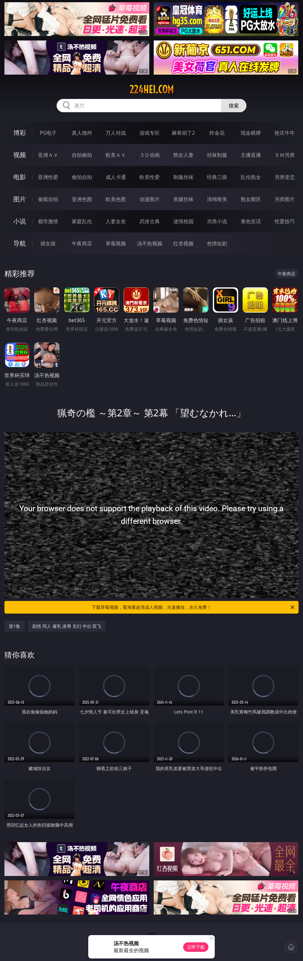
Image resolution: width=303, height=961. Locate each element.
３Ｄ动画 (149, 154)
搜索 (234, 105)
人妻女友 (116, 221)
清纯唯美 (217, 199)
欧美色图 (116, 199)
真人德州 (82, 132)
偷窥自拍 (48, 199)
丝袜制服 (217, 154)
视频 (19, 154)
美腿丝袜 (183, 199)
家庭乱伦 (82, 221)
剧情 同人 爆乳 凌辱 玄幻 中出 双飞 (66, 626)
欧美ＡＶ (116, 154)
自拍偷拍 (82, 154)
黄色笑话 (251, 221)
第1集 (14, 626)
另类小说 (217, 221)
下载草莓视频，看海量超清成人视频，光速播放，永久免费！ (193, 607)
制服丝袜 (183, 177)
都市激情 (48, 221)
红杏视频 (183, 243)
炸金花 (217, 132)
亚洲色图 (82, 199)
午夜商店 (82, 243)
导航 (19, 243)
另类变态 (285, 177)
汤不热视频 (149, 243)
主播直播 (251, 154)
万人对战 (116, 132)
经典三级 (217, 177)
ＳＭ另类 (285, 154)
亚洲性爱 (48, 177)
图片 (19, 199)
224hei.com (151, 89)
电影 (19, 177)
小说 (19, 221)
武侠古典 (149, 221)
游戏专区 (149, 132)
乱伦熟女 (251, 177)
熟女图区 (251, 199)
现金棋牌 (251, 132)
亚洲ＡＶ (48, 154)
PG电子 (48, 132)
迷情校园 (183, 221)
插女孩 (48, 243)
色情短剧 (217, 243)
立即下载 (196, 947)
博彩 (19, 132)
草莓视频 (116, 243)
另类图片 (285, 199)
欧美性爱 (149, 177)
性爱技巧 (285, 221)
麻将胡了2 (183, 132)
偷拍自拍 (82, 177)
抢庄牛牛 (285, 132)
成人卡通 (116, 177)
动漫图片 (149, 199)
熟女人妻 (183, 154)
